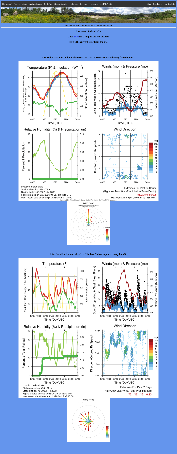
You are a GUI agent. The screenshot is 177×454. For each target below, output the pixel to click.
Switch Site (170, 4)
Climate (74, 4)
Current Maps (20, 4)
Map (149, 4)
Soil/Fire (48, 4)
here (76, 36)
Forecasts (94, 4)
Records (83, 4)
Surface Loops (35, 4)
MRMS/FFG (106, 4)
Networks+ (7, 4)
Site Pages (157, 4)
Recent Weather (61, 4)
